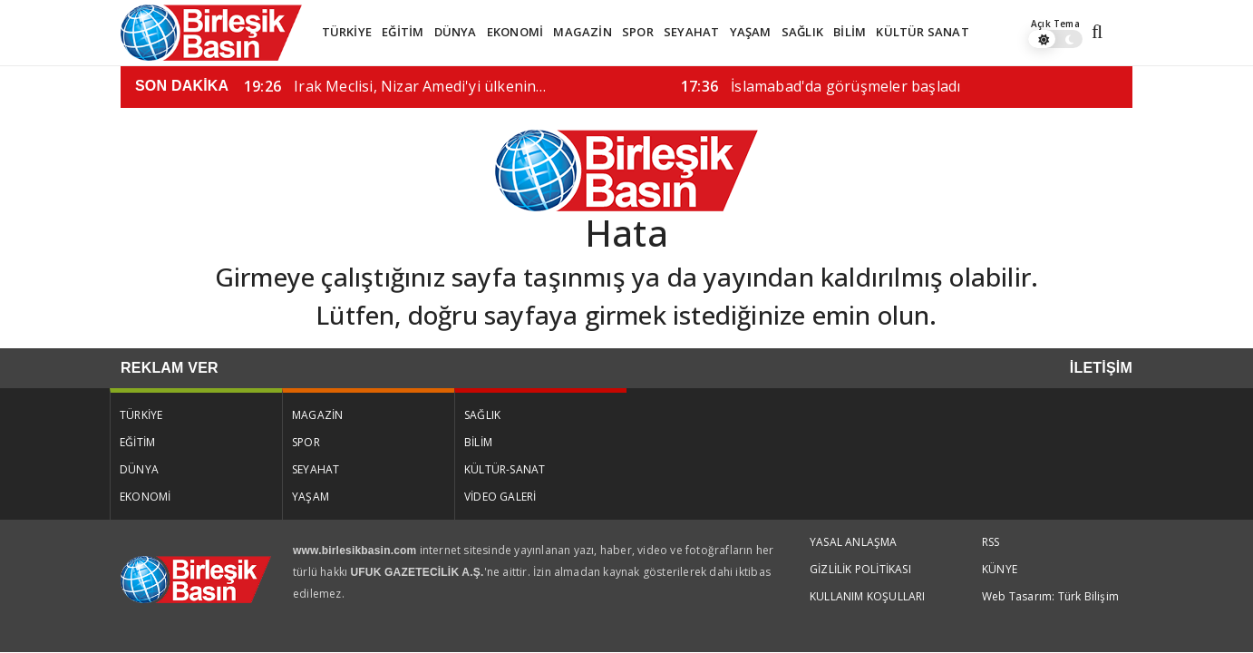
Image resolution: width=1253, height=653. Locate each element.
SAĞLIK (802, 32)
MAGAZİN (582, 32)
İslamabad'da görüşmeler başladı (820, 86)
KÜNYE (999, 569)
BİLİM (849, 32)
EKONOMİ (515, 32)
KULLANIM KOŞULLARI (868, 596)
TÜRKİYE (347, 32)
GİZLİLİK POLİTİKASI (860, 569)
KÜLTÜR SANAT (922, 32)
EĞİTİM (402, 32)
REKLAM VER (170, 367)
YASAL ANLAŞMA (854, 542)
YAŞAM (751, 32)
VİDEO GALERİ (500, 496)
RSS (991, 542)
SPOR (638, 32)
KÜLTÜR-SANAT (504, 469)
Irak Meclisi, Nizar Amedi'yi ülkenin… (395, 86)
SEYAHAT (691, 32)
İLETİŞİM (1101, 367)
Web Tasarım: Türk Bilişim (1050, 596)
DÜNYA (455, 32)
